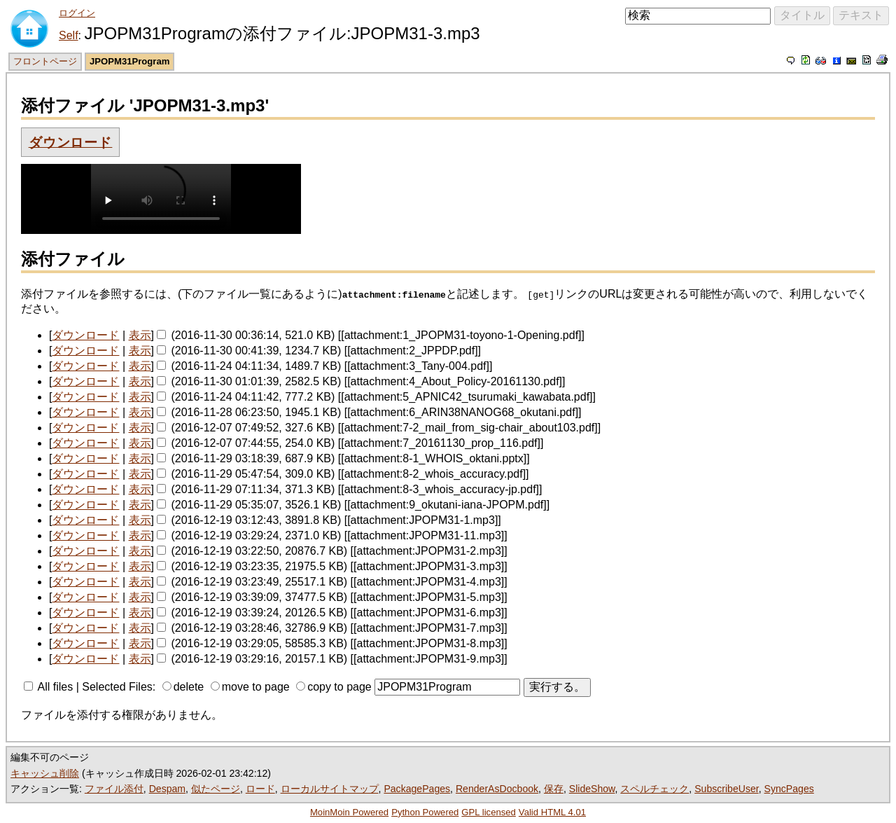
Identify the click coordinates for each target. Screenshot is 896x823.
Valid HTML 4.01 (552, 812)
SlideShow (592, 788)
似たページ (215, 788)
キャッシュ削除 (44, 773)
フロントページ (45, 61)
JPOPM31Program (129, 61)
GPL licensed (488, 812)
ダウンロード (71, 141)
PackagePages (417, 788)
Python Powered (424, 812)
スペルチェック (654, 788)
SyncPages (789, 788)
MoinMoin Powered (349, 812)
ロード (260, 788)
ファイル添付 (114, 788)
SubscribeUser (726, 788)
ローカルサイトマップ (330, 788)
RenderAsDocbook (497, 788)
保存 (554, 788)
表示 (140, 335)
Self (68, 35)
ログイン (77, 13)
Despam (167, 788)
